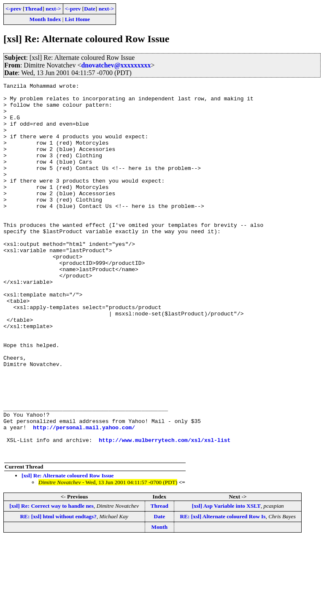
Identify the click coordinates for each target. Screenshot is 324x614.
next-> (53, 8)
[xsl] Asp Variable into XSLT (226, 580)
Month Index (45, 19)
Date (89, 8)
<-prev (13, 8)
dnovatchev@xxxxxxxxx (116, 65)
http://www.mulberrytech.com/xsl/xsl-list (164, 512)
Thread (33, 8)
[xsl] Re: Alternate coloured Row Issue (68, 550)
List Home (77, 19)
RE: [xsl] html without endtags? (58, 591)
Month (159, 601)
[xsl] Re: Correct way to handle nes (51, 580)
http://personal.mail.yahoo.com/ (84, 497)
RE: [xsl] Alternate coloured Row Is (223, 591)
